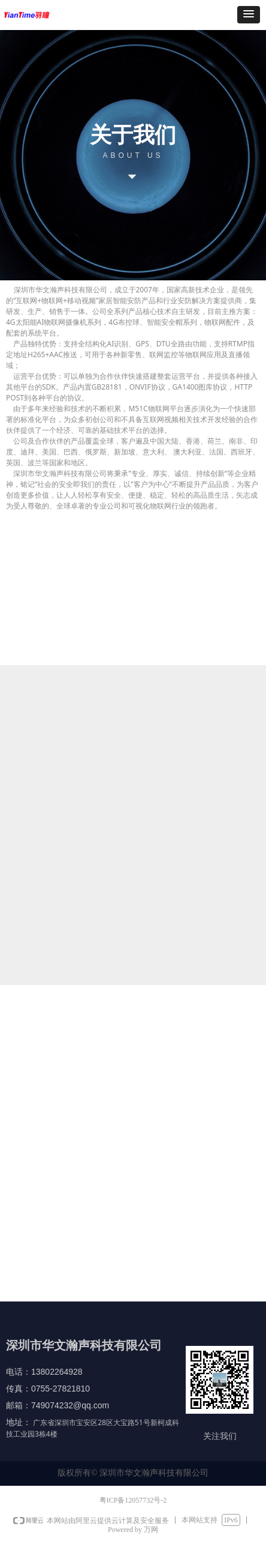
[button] (248, 14)
